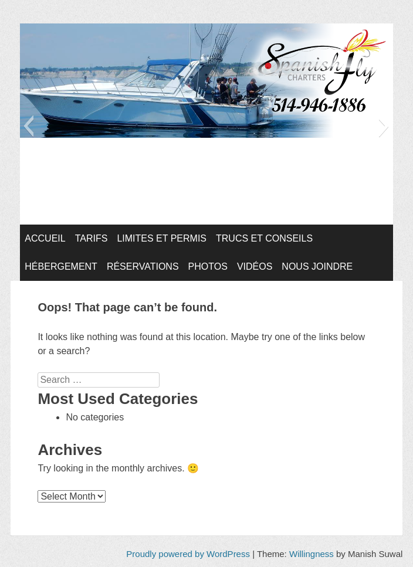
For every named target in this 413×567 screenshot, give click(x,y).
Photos (208, 266)
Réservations (143, 266)
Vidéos (254, 266)
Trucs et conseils (264, 238)
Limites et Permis (161, 238)
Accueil (45, 238)
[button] (28, 126)
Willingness (311, 554)
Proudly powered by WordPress (188, 554)
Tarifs (91, 238)
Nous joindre (317, 266)
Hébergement (61, 266)
